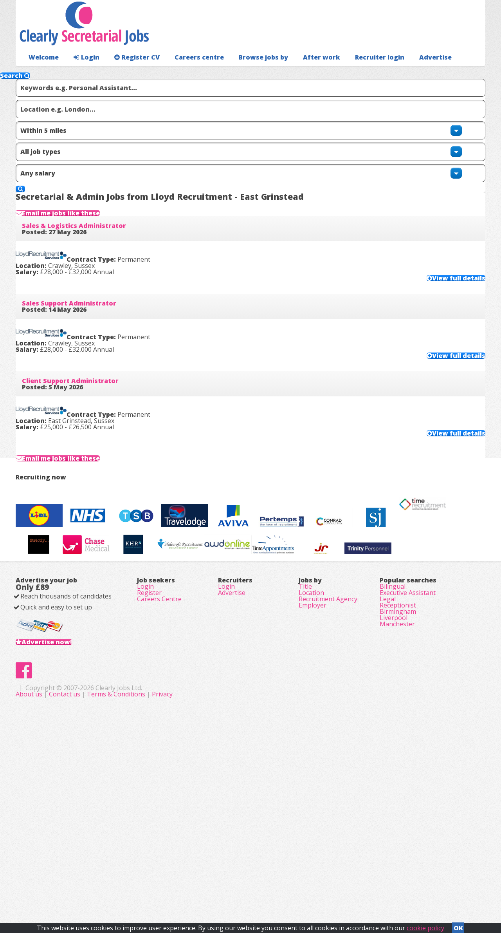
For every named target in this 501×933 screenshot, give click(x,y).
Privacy (318, 890)
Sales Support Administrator (81, 317)
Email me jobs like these (82, 196)
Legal (388, 762)
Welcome (42, 72)
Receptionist (398, 773)
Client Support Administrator (82, 409)
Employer (312, 773)
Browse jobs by (246, 72)
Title (305, 740)
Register (149, 751)
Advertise (399, 72)
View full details (443, 284)
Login (82, 72)
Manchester (397, 806)
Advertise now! (59, 812)
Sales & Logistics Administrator (86, 224)
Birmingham (398, 784)
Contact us (221, 890)
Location (311, 751)
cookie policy (425, 925)
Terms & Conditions (272, 890)
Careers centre (186, 72)
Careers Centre (159, 762)
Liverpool (393, 795)
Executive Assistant (408, 751)
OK (458, 925)
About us (186, 890)
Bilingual (392, 740)
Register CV (129, 72)
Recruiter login (450, 72)
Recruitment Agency (328, 762)
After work (300, 72)
